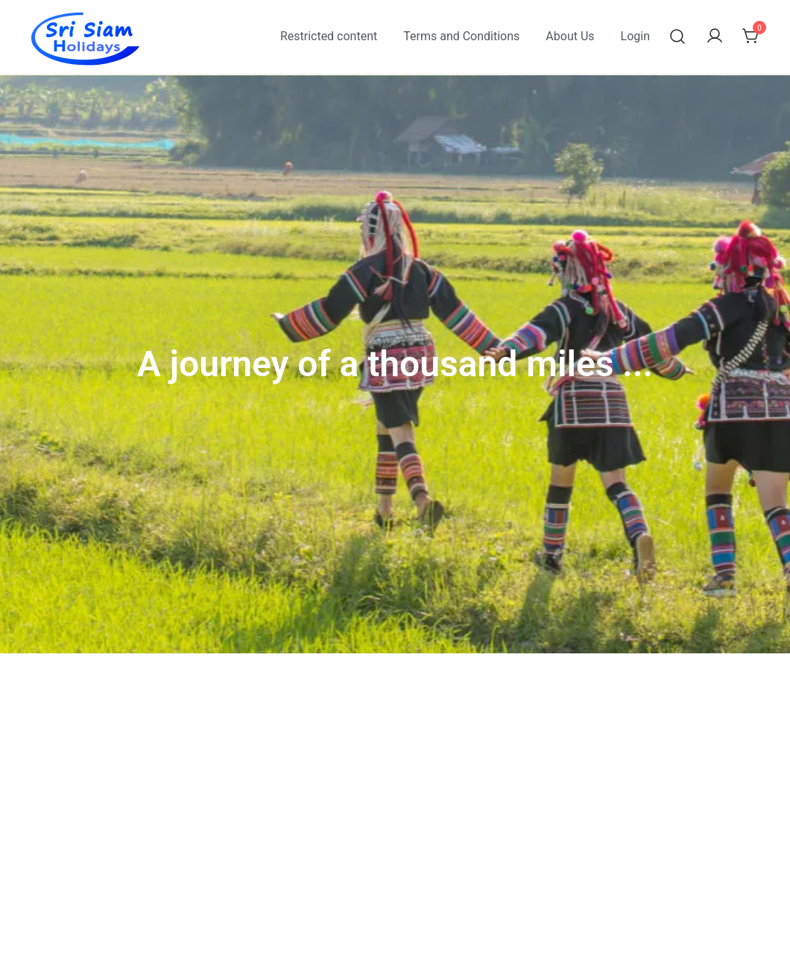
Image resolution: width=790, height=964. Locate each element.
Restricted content (328, 36)
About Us (570, 36)
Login (635, 36)
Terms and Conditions (461, 36)
